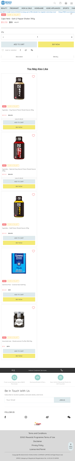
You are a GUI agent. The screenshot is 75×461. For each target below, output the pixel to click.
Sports (66, 8)
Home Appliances (53, 8)
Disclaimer (37, 441)
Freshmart (14, 8)
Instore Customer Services (37, 370)
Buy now (19, 127)
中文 (13, 370)
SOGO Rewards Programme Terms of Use (37, 437)
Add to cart (19, 44)
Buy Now (56, 44)
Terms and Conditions (38, 433)
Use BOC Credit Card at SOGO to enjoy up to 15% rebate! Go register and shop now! (28, 12)
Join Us (62, 400)
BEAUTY (4, 8)
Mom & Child (27, 8)
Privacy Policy (37, 445)
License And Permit (37, 449)
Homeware (39, 8)
